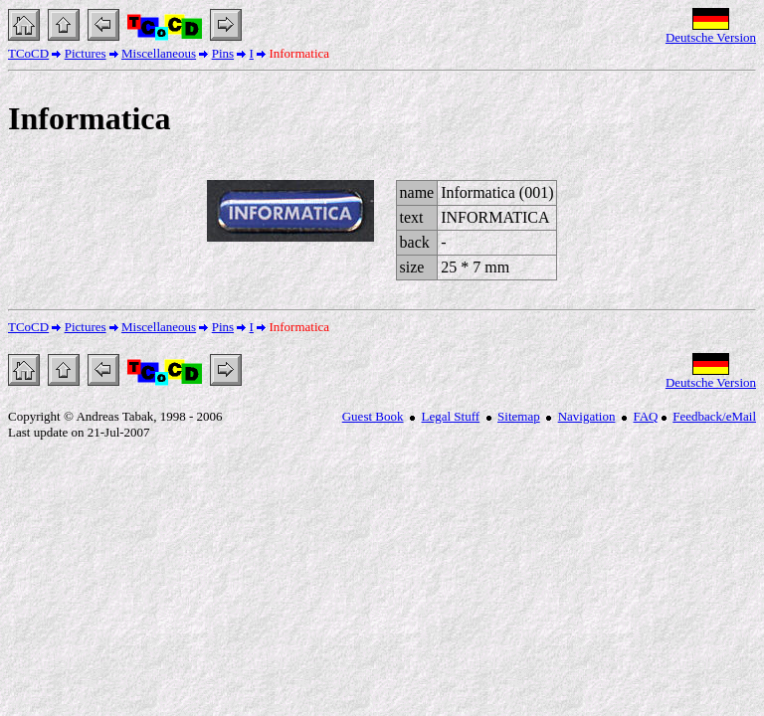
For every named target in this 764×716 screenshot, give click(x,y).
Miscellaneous (158, 53)
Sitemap (518, 416)
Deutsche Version (711, 37)
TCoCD (28, 53)
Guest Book (373, 416)
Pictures (85, 53)
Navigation (587, 416)
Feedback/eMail (714, 416)
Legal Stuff (450, 416)
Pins (223, 53)
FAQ (645, 416)
